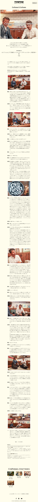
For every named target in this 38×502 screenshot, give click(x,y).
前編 (9, 478)
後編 (11, 478)
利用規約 (27, 493)
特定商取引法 (23, 493)
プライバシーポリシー (17, 493)
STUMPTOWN (12, 453)
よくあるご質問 (11, 493)
